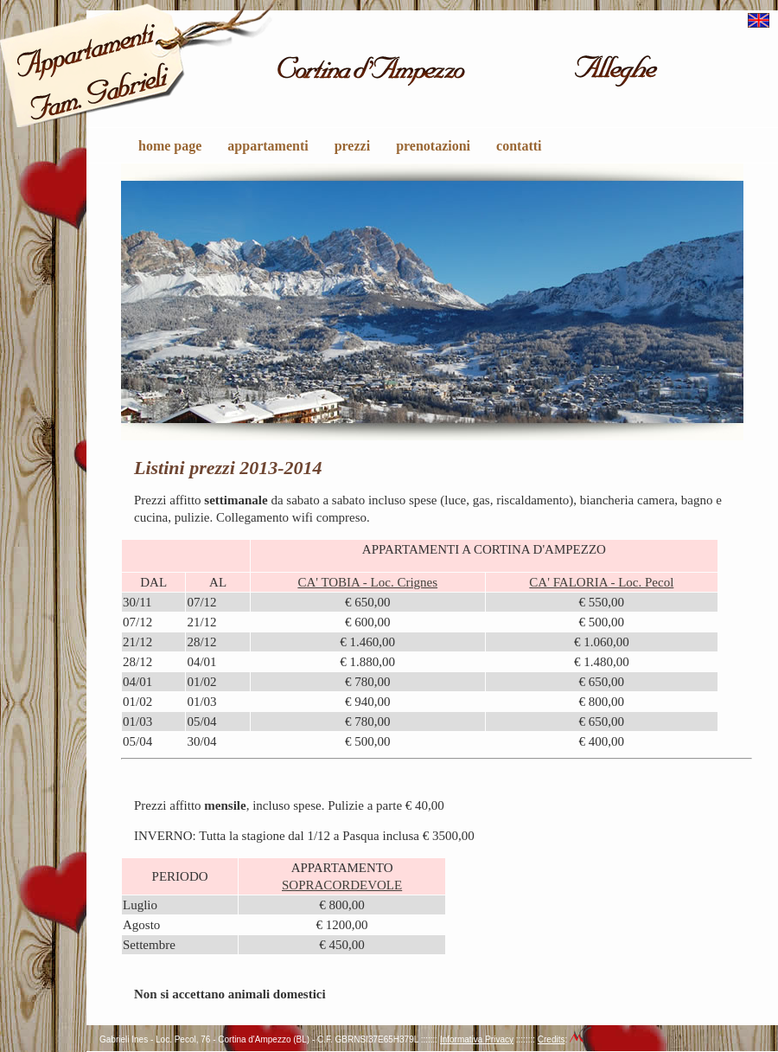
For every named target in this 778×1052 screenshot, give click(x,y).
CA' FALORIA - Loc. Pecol (601, 582)
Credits (551, 1039)
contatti (518, 145)
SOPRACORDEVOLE (342, 885)
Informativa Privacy (476, 1039)
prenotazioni (433, 145)
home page (169, 145)
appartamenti (267, 145)
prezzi (352, 145)
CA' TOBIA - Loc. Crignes (367, 582)
